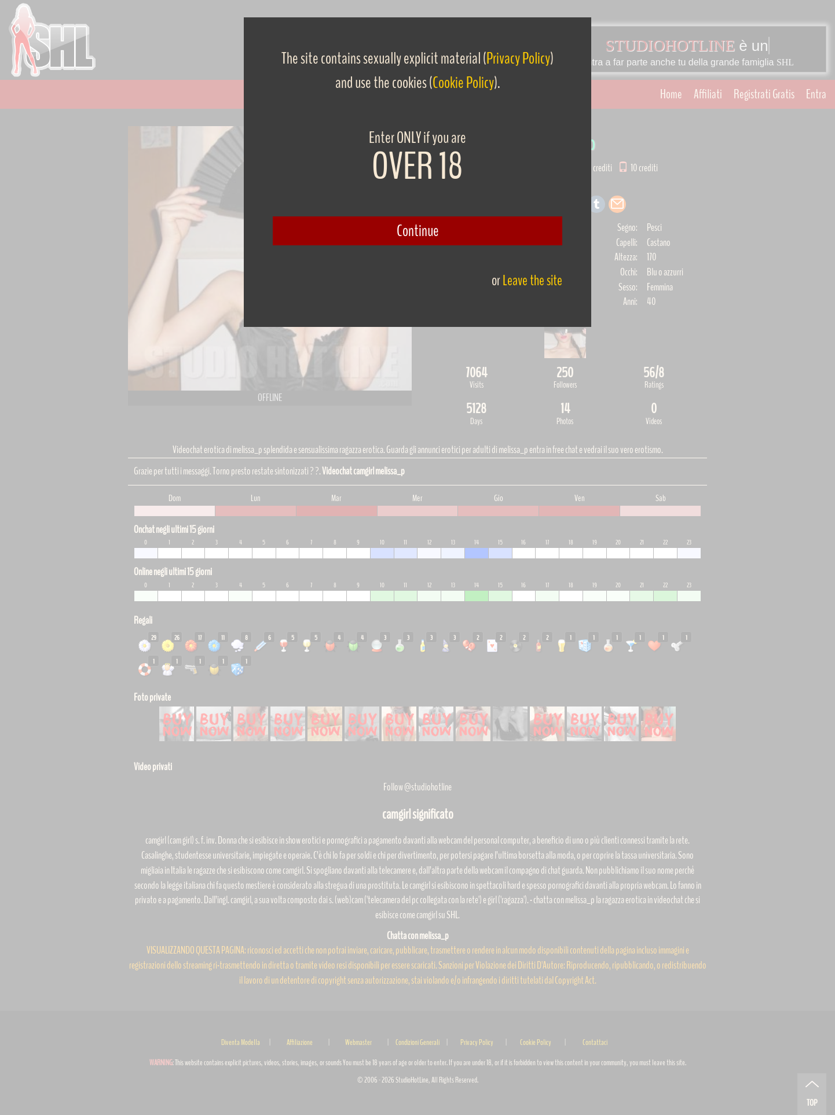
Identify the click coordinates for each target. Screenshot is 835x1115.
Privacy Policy (518, 58)
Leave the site (532, 280)
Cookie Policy (463, 83)
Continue (418, 231)
